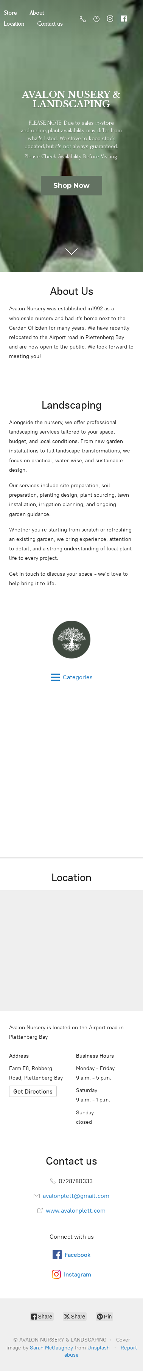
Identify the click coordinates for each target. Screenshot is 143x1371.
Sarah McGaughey (51, 1348)
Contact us (50, 23)
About (37, 12)
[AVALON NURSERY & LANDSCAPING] (71, 639)
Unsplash (98, 1348)
